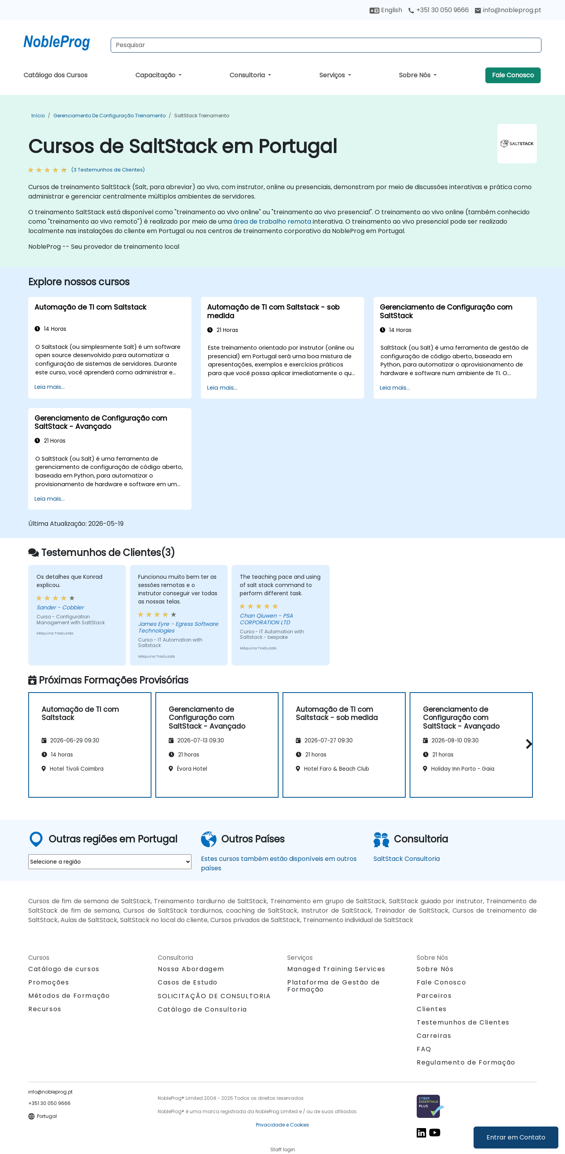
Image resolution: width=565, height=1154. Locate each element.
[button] (527, 744)
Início (38, 115)
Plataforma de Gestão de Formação (333, 986)
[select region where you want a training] (109, 861)
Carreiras (434, 1035)
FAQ (424, 1049)
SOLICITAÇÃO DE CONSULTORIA (214, 996)
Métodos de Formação (69, 995)
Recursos (45, 1009)
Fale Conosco (513, 75)
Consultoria (248, 75)
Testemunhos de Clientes (463, 1022)
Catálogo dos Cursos (55, 75)
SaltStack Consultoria (407, 858)
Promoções (48, 982)
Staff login (282, 1149)
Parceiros (434, 995)
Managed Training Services (336, 969)
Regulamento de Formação (466, 1062)
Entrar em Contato (516, 1137)
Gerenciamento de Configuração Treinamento (109, 115)
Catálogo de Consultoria (202, 1009)
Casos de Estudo (188, 982)
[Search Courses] (326, 45)
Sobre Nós (415, 75)
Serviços (332, 75)
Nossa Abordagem (191, 969)
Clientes (432, 1009)
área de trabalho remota (272, 221)
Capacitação (156, 75)
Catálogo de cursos (64, 969)
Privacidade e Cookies (282, 1124)
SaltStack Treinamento (201, 115)
